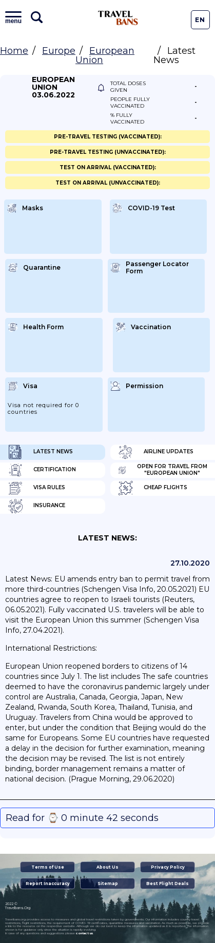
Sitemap (107, 883)
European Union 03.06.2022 (53, 87)
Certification (42, 470)
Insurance (36, 506)
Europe (58, 50)
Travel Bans (118, 18)
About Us (107, 867)
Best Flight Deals (167, 883)
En (200, 20)
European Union (104, 55)
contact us (84, 933)
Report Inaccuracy (48, 883)
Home (14, 50)
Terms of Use (47, 867)
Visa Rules (36, 488)
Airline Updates (155, 452)
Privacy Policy (168, 867)
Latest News (40, 452)
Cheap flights (152, 488)
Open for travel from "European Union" (162, 470)
